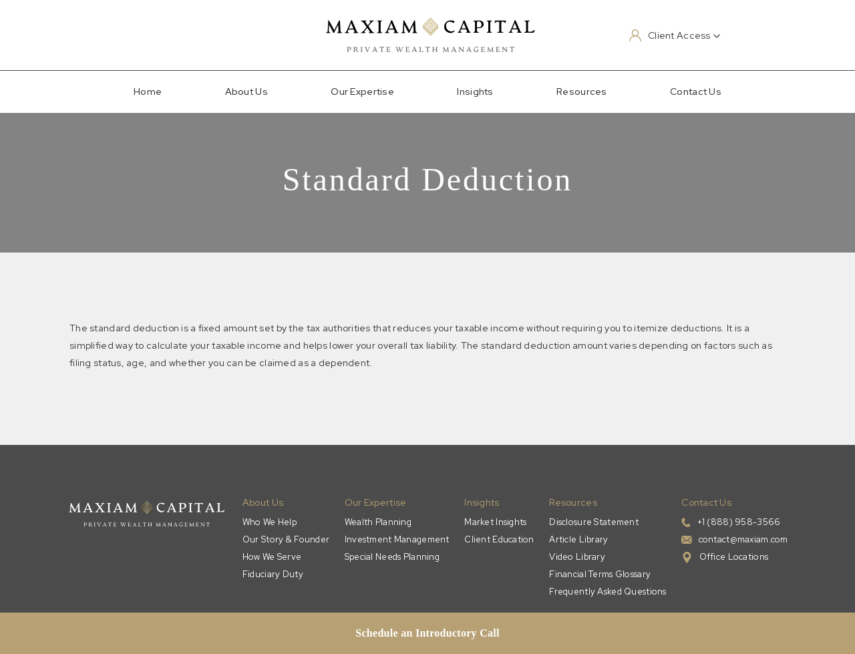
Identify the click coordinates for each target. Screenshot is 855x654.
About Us (246, 92)
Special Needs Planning (392, 556)
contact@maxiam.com (743, 539)
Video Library (577, 556)
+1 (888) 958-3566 (739, 522)
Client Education (499, 539)
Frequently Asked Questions (607, 591)
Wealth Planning (378, 522)
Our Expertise (362, 92)
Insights (475, 92)
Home (148, 92)
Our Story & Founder (285, 539)
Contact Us (695, 92)
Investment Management (397, 539)
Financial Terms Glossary (600, 574)
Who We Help (269, 522)
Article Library (578, 539)
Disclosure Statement (594, 522)
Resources (581, 92)
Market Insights (495, 522)
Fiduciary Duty (272, 574)
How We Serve (271, 556)
